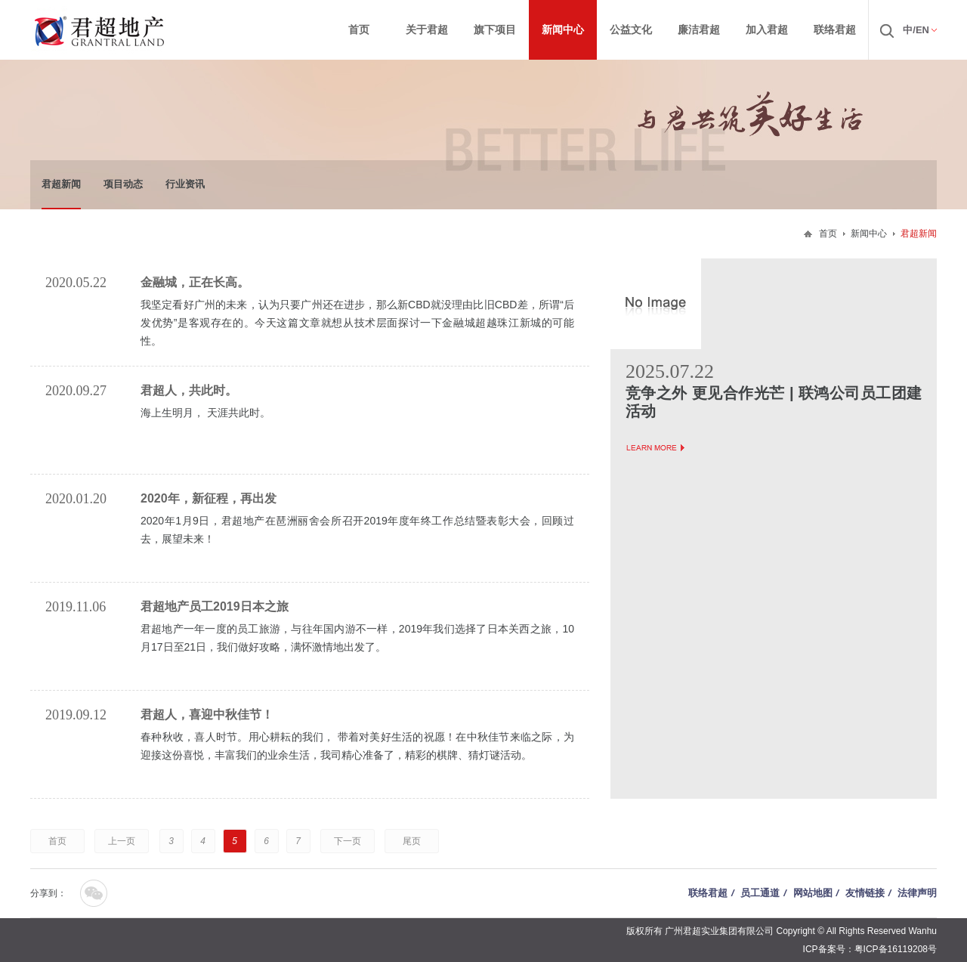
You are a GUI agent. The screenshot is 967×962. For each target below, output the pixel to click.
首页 (828, 233)
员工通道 (760, 893)
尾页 (412, 841)
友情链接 (865, 893)
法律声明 (917, 893)
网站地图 (813, 893)
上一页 (121, 841)
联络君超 (708, 893)
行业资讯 (185, 184)
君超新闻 (61, 184)
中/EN (916, 30)
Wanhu (922, 931)
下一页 (347, 841)
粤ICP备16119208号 (895, 949)
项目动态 (123, 184)
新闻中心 (869, 233)
